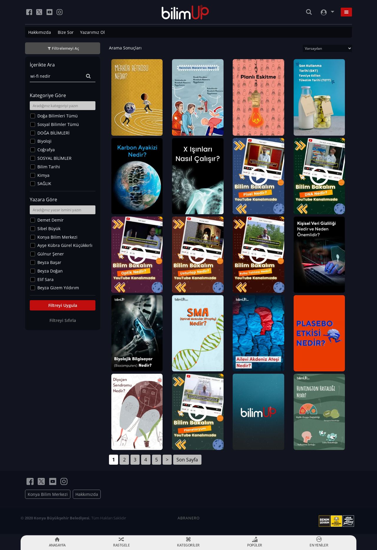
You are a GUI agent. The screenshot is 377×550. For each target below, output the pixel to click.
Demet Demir (50, 220)
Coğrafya (46, 149)
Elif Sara (45, 279)
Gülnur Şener (50, 254)
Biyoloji (44, 141)
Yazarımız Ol (92, 32)
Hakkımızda (39, 32)
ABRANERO (189, 519)
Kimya (43, 175)
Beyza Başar (49, 262)
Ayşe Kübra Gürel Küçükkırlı (64, 245)
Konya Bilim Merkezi (57, 237)
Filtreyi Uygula (62, 305)
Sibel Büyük (48, 228)
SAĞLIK (44, 183)
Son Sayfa (187, 461)
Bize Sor (66, 32)
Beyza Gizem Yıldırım (58, 287)
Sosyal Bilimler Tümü (58, 124)
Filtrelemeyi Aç (65, 48)
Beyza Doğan (50, 271)
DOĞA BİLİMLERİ (53, 133)
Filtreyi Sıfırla (62, 320)
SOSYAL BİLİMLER (54, 158)
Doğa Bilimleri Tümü (57, 116)
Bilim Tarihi (48, 167)
